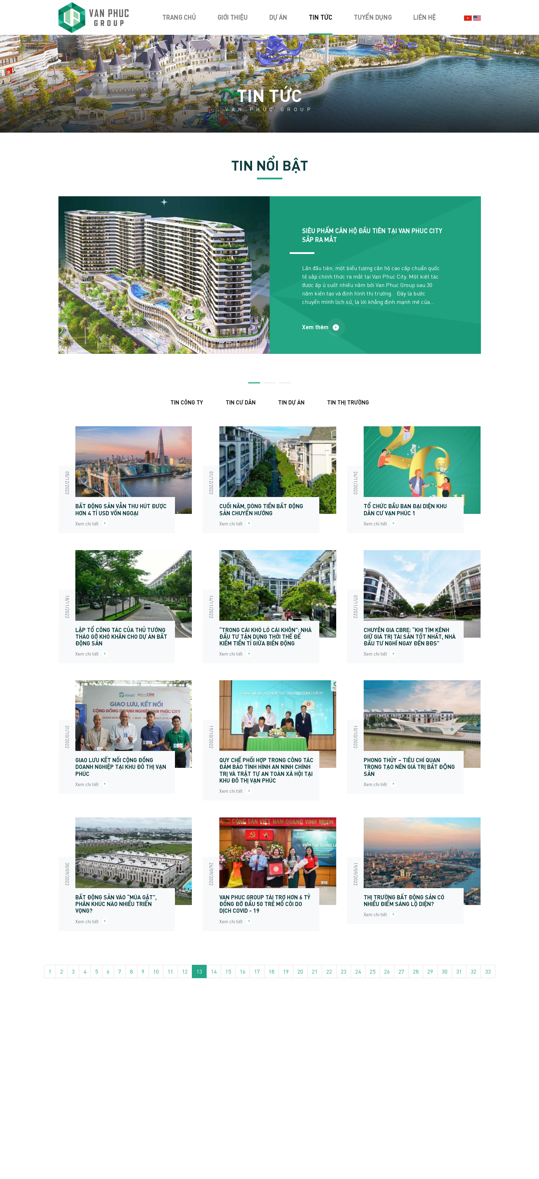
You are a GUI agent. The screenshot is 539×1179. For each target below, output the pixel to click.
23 (343, 971)
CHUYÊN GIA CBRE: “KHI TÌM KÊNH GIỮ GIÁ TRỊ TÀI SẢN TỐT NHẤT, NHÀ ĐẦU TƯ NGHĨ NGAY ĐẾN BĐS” (410, 636)
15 (228, 971)
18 (271, 971)
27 (401, 971)
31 (459, 971)
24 (358, 971)
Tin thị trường (348, 402)
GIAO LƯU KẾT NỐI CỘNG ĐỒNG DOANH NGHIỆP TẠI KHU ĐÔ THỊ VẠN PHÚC (120, 767)
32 (473, 971)
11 (170, 971)
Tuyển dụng (373, 17)
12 (185, 971)
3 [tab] (285, 382)
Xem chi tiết (91, 524)
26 (387, 971)
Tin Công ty (186, 402)
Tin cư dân (241, 402)
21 (315, 971)
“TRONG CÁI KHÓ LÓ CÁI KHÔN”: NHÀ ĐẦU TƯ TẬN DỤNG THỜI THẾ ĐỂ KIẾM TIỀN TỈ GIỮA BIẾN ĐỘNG (265, 636)
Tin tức (320, 17)
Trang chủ (179, 17)
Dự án (278, 17)
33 (488, 971)
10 (156, 971)
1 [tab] (254, 382)
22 (329, 971)
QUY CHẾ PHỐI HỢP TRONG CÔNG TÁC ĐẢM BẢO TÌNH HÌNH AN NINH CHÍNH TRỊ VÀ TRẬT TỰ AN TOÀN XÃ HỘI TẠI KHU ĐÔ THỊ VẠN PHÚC (266, 770)
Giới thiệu (233, 17)
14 (214, 971)
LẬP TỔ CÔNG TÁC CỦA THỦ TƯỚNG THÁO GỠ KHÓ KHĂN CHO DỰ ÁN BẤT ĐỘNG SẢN (121, 636)
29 (430, 971)
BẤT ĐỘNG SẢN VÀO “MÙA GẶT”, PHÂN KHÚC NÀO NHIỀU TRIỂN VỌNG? (116, 904)
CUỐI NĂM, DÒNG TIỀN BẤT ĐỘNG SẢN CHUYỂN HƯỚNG (261, 509)
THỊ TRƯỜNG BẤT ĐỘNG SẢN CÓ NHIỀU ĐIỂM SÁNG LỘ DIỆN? (404, 900)
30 (444, 971)
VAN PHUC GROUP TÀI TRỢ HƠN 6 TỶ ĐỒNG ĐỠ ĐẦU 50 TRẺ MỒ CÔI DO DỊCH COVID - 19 (264, 904)
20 (300, 971)
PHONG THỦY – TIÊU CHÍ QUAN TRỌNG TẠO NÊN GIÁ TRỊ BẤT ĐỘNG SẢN (409, 767)
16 (242, 971)
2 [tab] (270, 382)
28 (416, 971)
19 (286, 971)
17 (257, 971)
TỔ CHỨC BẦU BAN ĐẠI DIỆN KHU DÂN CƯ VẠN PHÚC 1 (405, 509)
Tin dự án (291, 402)
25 (372, 971)
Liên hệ (424, 17)
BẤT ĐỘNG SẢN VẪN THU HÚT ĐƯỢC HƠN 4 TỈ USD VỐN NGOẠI (121, 509)
